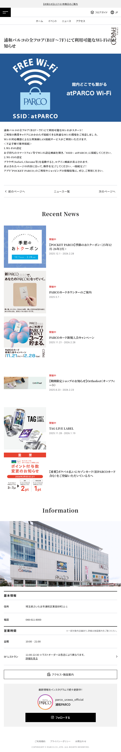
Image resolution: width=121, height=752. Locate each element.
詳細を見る (32, 658)
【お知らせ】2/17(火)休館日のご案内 (60, 3)
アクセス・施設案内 (63, 674)
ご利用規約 (40, 741)
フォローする (62, 717)
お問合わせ (80, 741)
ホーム (39, 21)
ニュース (66, 21)
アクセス (80, 21)
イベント (52, 21)
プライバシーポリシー (60, 741)
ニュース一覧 (62, 191)
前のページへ (16, 191)
